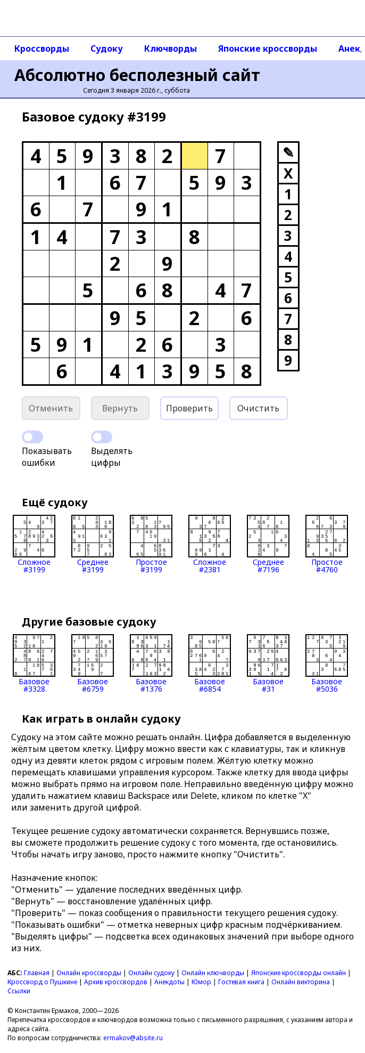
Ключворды (170, 48)
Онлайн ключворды (212, 972)
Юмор (201, 981)
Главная (36, 972)
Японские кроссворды (267, 48)
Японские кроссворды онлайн (298, 972)
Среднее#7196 (268, 544)
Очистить (258, 408)
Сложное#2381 (209, 544)
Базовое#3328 (34, 663)
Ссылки (18, 990)
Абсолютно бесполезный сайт (137, 75)
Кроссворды (41, 48)
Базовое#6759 (92, 663)
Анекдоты (169, 981)
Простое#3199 (151, 544)
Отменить (51, 408)
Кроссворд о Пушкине (42, 981)
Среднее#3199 (92, 544)
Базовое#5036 (326, 663)
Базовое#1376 (151, 663)
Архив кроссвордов (115, 981)
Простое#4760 (326, 544)
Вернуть (120, 408)
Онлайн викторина (300, 981)
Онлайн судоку (151, 972)
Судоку (106, 48)
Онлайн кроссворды (88, 972)
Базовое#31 (268, 663)
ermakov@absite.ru (133, 1037)
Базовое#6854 (209, 663)
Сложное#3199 (34, 544)
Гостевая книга (241, 981)
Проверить (189, 408)
